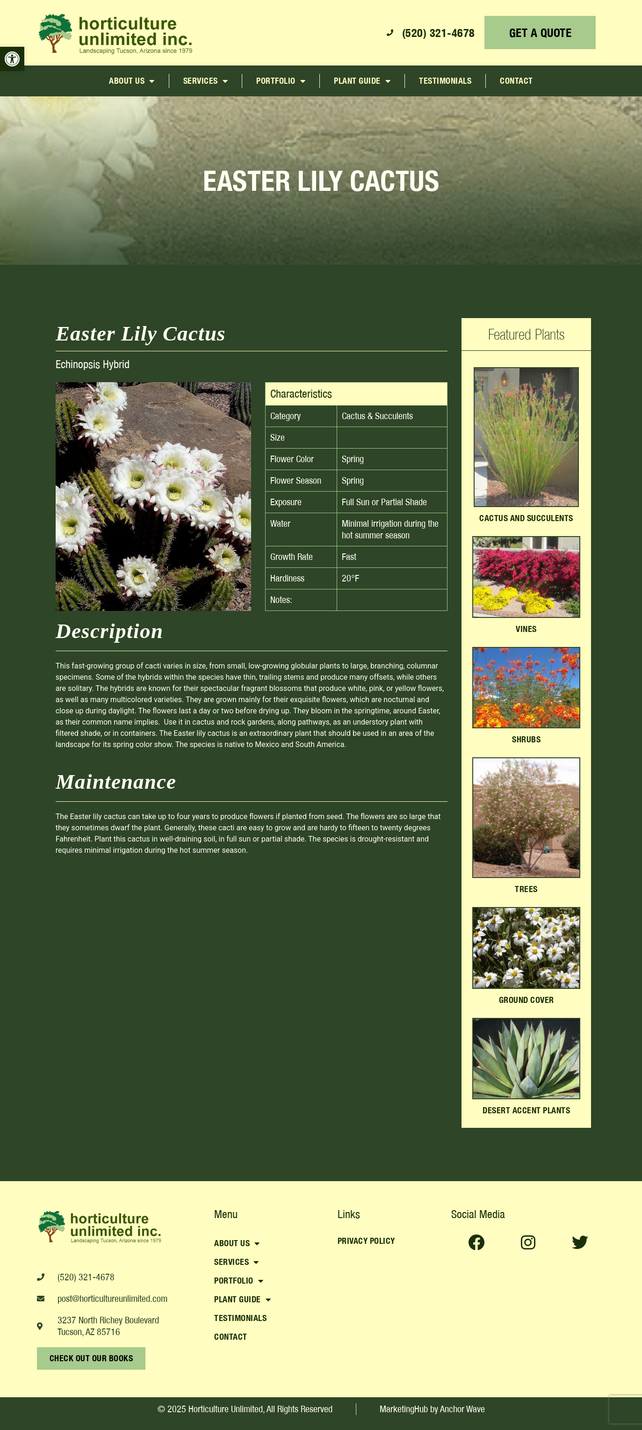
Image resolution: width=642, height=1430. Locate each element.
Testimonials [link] (445, 80)
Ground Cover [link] (526, 999)
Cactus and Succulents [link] (526, 518)
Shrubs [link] (526, 739)
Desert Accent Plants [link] (526, 1110)
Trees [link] (526, 889)
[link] (12, 59)
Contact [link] (516, 80)
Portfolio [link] (280, 81)
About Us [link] (132, 81)
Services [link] (205, 81)
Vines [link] (526, 629)
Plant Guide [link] (362, 81)
